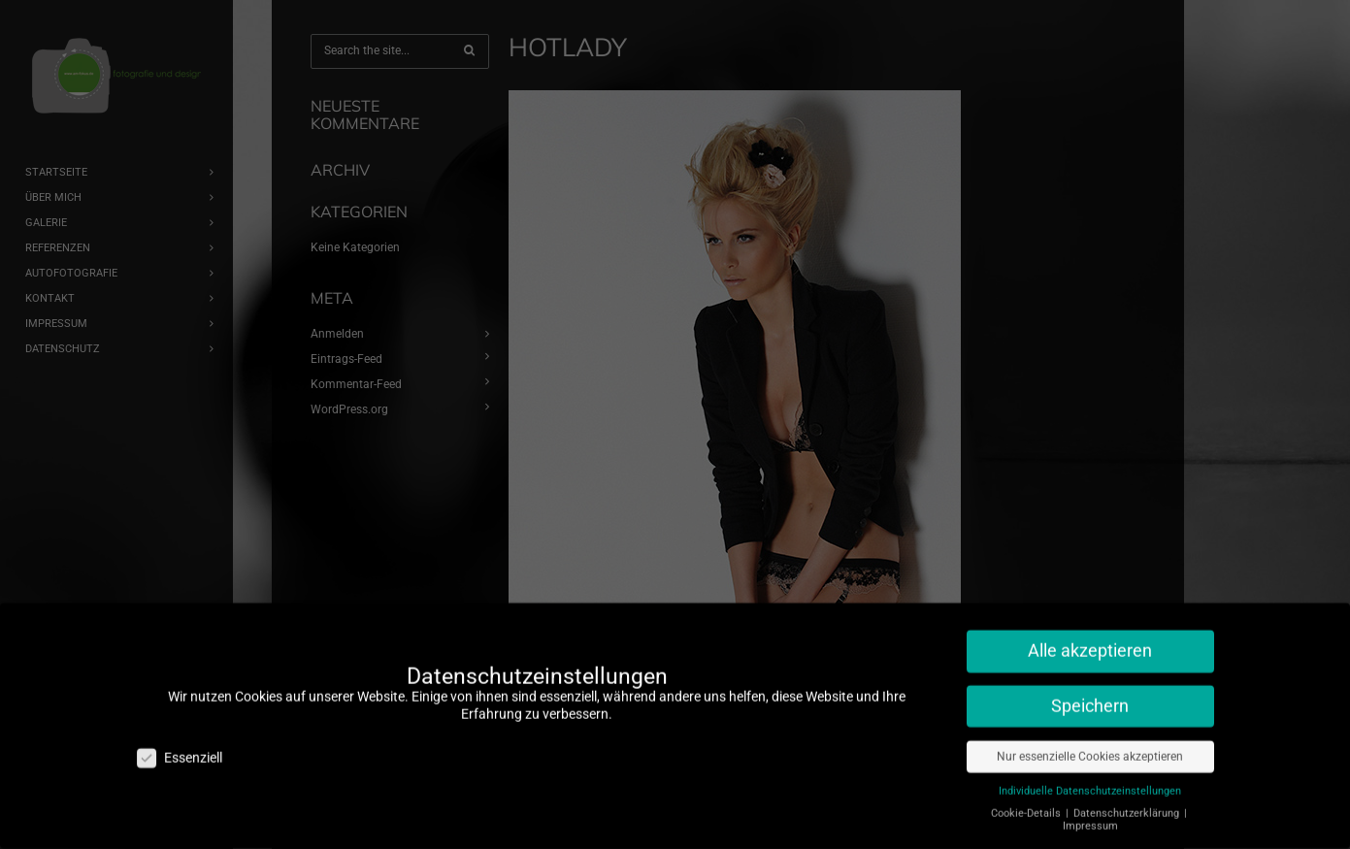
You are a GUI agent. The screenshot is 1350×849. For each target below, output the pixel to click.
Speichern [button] (1090, 683)
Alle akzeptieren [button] (1090, 627)
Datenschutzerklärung (1127, 790)
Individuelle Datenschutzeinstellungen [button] (1090, 768)
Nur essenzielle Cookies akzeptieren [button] (1090, 733)
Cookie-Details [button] (1027, 790)
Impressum (1090, 803)
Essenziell (179, 735)
